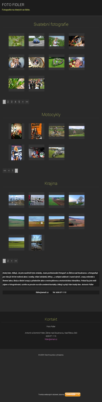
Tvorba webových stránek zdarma (51, 394)
